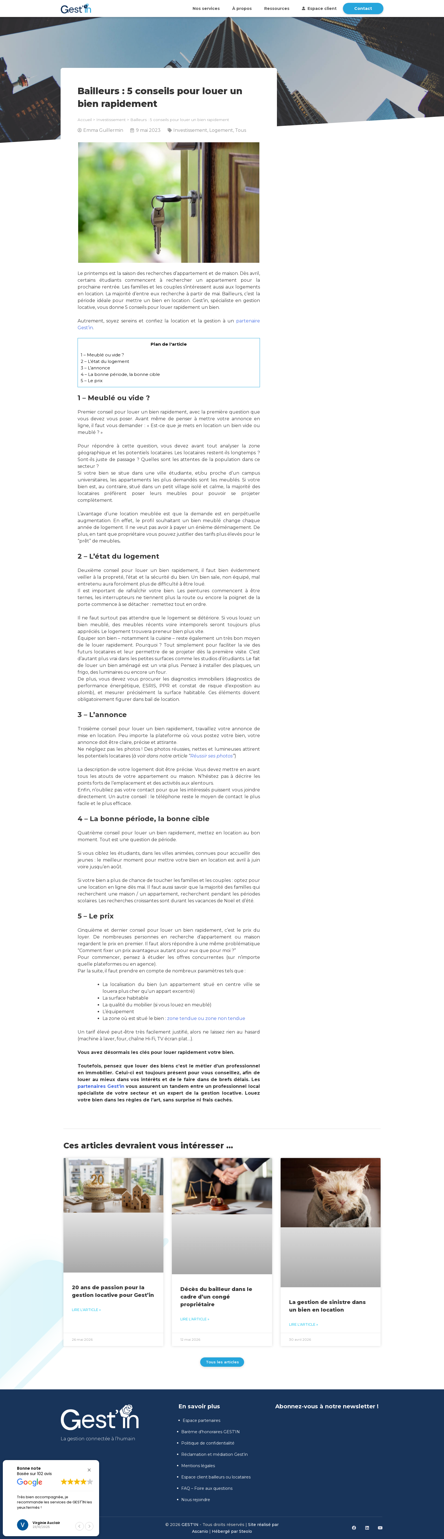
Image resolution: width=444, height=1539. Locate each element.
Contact (363, 8)
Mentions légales (196, 1465)
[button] (89, 1470)
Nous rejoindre (193, 1499)
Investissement (111, 119)
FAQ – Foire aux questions (204, 1488)
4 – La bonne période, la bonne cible (120, 374)
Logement (221, 130)
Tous (240, 130)
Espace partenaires (199, 1420)
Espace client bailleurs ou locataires (214, 1477)
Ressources (276, 8)
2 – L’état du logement (105, 361)
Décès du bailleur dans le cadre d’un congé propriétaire (216, 1297)
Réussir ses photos (211, 756)
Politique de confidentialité (205, 1443)
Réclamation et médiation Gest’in (212, 1454)
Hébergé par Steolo (232, 1531)
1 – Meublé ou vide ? (102, 355)
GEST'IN (190, 1524)
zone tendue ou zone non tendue (206, 1018)
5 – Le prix (92, 380)
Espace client (319, 8)
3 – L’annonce (95, 368)
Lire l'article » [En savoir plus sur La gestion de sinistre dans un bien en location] (303, 1324)
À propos (242, 8)
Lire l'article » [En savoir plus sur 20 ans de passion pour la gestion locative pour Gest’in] (86, 1310)
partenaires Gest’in (101, 1086)
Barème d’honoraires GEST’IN (208, 1431)
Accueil (85, 119)
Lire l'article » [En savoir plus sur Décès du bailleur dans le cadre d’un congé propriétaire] (194, 1319)
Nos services (206, 8)
